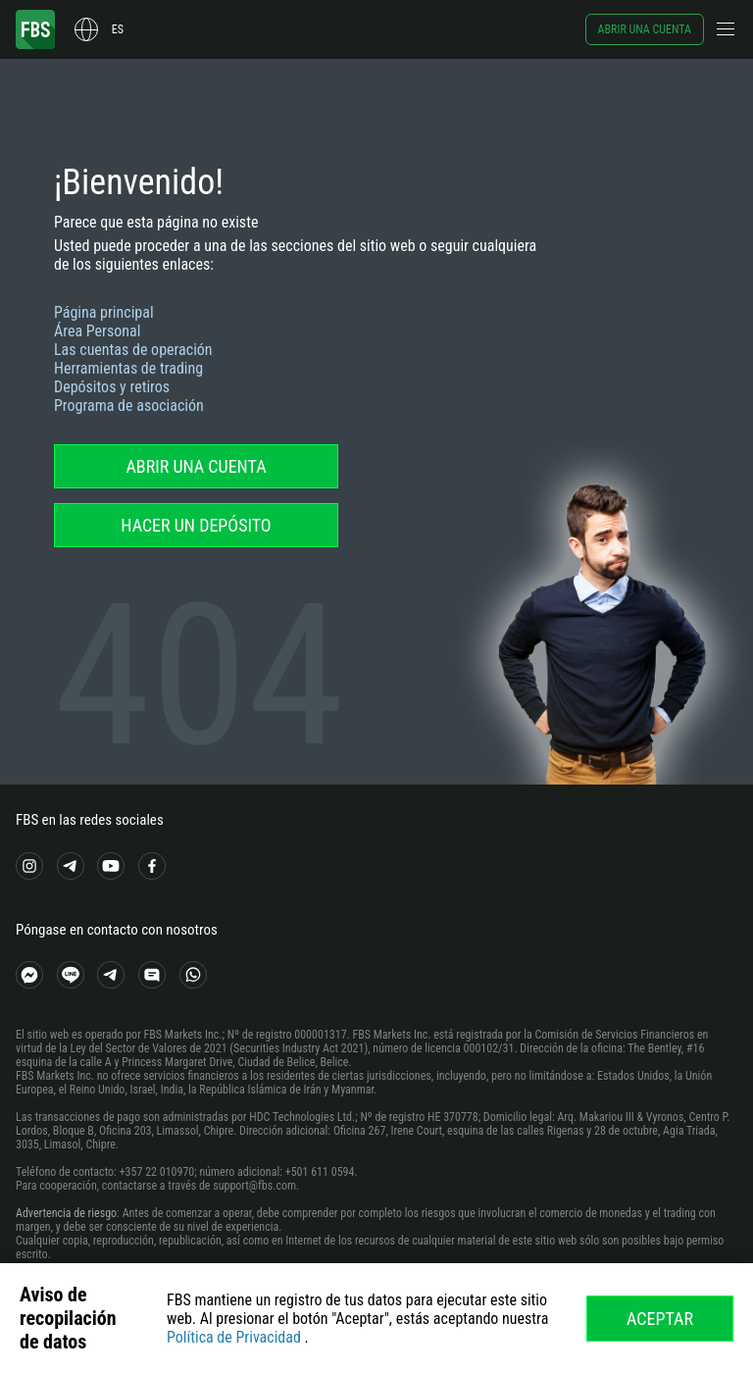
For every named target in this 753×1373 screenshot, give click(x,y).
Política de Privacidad (234, 1337)
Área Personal (97, 331)
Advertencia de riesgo (66, 1213)
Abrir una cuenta (644, 29)
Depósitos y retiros (112, 387)
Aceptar (660, 1318)
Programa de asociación (129, 405)
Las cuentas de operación (133, 349)
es (118, 29)
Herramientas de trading (128, 368)
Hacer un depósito (196, 525)
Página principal (104, 312)
